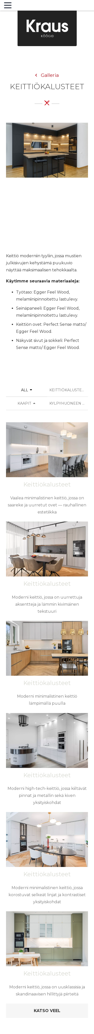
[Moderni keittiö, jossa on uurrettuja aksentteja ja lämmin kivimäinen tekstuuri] (47, 571)
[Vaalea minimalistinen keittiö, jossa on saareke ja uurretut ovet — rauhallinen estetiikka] (47, 471)
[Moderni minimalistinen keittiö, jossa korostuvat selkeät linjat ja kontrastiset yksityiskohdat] (47, 861)
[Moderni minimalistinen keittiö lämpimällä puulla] (47, 666)
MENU (21, 6)
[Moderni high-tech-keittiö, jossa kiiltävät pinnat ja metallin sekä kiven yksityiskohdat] (47, 762)
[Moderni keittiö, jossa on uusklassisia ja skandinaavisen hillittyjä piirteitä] (47, 957)
